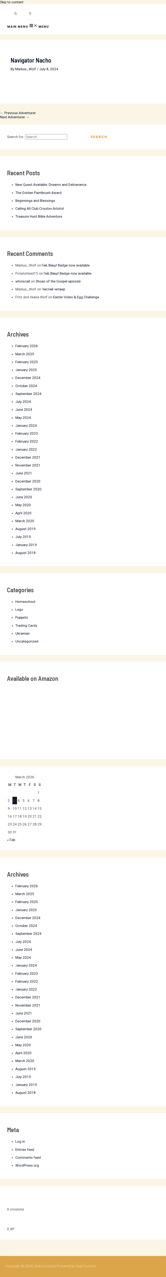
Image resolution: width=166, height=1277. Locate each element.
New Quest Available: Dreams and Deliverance (50, 185)
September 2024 (28, 394)
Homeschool (25, 602)
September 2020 (28, 489)
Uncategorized (26, 641)
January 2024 (26, 425)
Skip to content (11, 2)
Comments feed (28, 1157)
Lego (19, 609)
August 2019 (25, 529)
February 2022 (26, 441)
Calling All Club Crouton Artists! (39, 208)
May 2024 (23, 418)
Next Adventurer (14, 117)
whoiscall (22, 281)
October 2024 (26, 386)
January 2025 (26, 370)
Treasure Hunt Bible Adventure (38, 216)
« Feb (11, 840)
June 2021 (23, 473)
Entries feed (24, 1149)
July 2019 (23, 537)
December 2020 (27, 481)
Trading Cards (26, 625)
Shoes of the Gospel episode (58, 281)
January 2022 (26, 449)
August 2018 (25, 553)
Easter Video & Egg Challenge (76, 297)
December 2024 (27, 378)
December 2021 (27, 457)
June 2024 (23, 409)
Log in (20, 1141)
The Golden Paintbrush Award (38, 193)
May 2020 (23, 505)
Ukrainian (22, 633)
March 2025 (24, 354)
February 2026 (26, 346)
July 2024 (23, 402)
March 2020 (24, 521)
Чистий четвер (53, 289)
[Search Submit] (75, 137)
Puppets (21, 617)
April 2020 (23, 513)
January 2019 (26, 545)
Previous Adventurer (18, 113)
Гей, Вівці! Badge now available (66, 265)
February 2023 (26, 433)
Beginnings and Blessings (35, 201)
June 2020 (23, 497)
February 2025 (26, 362)
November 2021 (27, 465)
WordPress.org (27, 1165)
